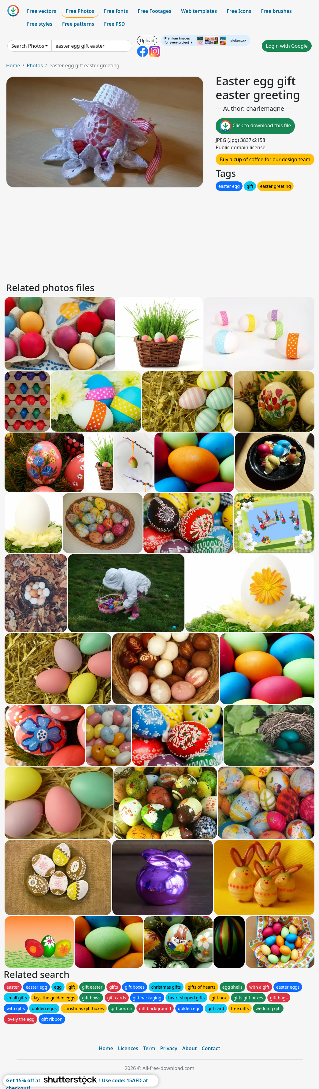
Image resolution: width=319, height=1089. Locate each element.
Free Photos (80, 11)
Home (13, 65)
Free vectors (41, 11)
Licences (128, 1048)
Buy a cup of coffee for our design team (265, 159)
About (189, 1048)
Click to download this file (255, 126)
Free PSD (114, 23)
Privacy (168, 1048)
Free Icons (239, 11)
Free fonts (116, 11)
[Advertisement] (159, 235)
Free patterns (78, 23)
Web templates (199, 11)
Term (149, 1048)
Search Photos (27, 46)
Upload (147, 40)
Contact (211, 1048)
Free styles (39, 23)
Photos (35, 65)
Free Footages (154, 11)
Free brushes (276, 11)
